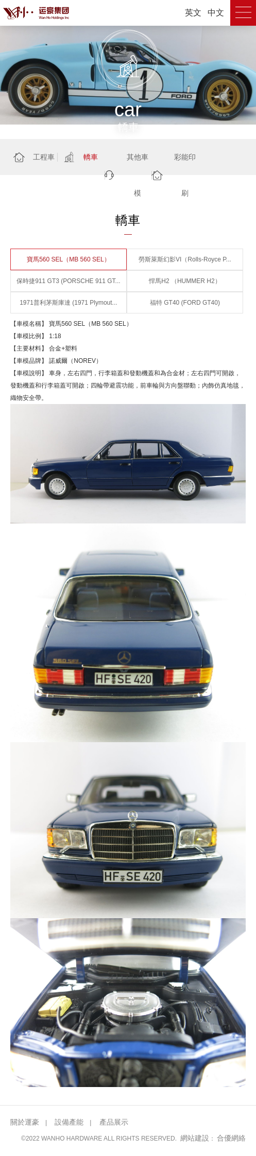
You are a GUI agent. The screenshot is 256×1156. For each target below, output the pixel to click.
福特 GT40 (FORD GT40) (185, 302)
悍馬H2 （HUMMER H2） (184, 281)
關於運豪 (24, 1122)
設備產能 (69, 1122)
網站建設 (194, 1138)
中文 (216, 12)
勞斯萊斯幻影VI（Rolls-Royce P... (185, 259)
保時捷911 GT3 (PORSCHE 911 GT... (68, 281)
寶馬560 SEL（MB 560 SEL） (68, 259)
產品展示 (113, 1122)
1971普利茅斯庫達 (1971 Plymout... (68, 302)
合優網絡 (231, 1138)
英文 (193, 12)
